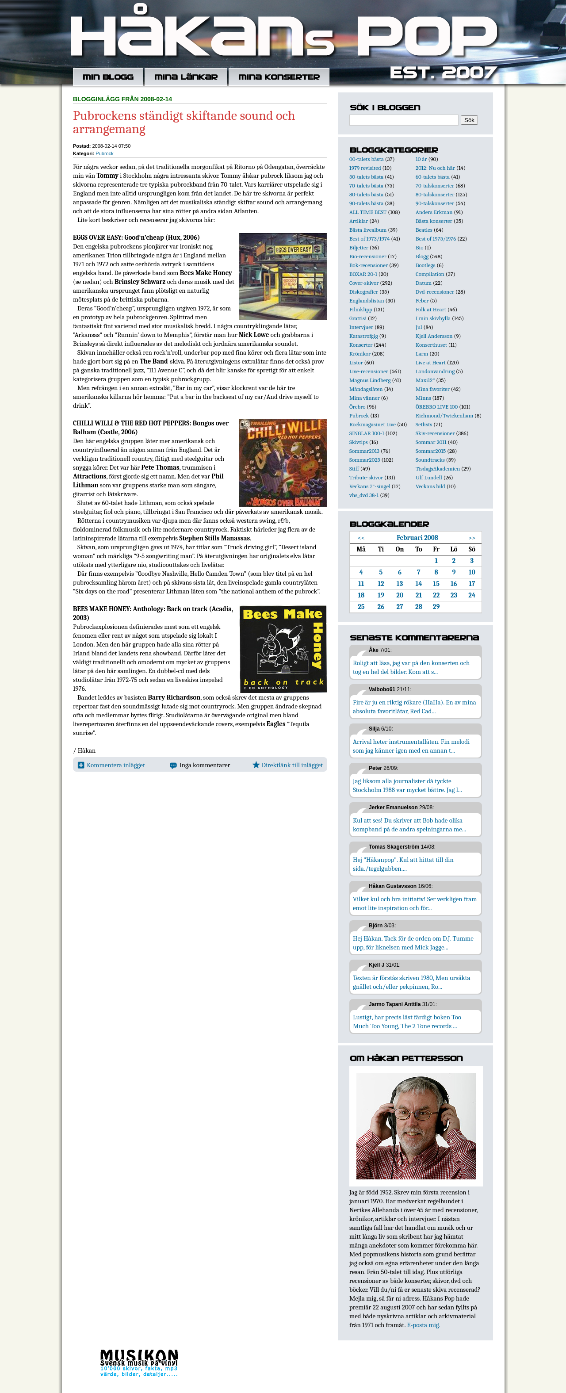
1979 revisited (365, 168)
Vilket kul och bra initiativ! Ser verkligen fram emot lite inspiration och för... (415, 903)
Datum (424, 282)
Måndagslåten (366, 389)
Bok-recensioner (368, 265)
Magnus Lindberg (370, 380)
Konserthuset (431, 344)
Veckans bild (430, 486)
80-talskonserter (435, 194)
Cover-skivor (364, 282)
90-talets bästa (366, 203)
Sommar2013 (364, 451)
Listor (356, 362)
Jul (419, 327)
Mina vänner (364, 397)
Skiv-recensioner (435, 433)
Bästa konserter (434, 221)
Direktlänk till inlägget (287, 765)
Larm (422, 353)
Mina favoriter (433, 389)
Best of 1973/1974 (369, 238)
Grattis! (358, 318)
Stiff (354, 468)
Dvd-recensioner (435, 291)
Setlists (424, 424)
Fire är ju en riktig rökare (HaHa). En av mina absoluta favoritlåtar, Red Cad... (414, 706)
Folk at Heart (431, 309)
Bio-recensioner (367, 256)
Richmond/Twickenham (444, 415)
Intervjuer (361, 327)
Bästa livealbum (367, 229)
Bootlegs (426, 265)
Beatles (424, 229)
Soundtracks (430, 459)
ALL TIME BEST (367, 212)
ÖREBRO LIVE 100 (437, 406)
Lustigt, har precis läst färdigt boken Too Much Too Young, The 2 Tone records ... (407, 1021)
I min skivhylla (433, 318)
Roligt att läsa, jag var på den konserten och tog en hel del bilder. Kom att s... (411, 667)
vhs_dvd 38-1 (364, 495)
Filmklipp (360, 309)
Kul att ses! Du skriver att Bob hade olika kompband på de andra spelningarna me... (409, 824)
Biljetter (358, 247)
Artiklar (358, 221)
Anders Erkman (434, 212)
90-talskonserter (435, 203)
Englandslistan (366, 300)
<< (361, 538)
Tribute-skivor (366, 477)
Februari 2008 (417, 538)
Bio (419, 247)
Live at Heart (431, 362)
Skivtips (358, 442)
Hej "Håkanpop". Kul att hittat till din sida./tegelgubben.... (403, 864)
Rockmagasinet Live (372, 424)
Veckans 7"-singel (369, 486)
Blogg (422, 256)
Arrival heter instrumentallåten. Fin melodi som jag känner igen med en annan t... (411, 746)
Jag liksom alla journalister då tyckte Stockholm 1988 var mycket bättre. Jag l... (407, 785)
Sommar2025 (364, 459)
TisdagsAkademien (438, 468)
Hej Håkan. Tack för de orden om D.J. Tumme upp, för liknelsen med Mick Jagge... (413, 942)
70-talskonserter (435, 185)
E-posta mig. (423, 1325)
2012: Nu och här (435, 168)
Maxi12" (425, 380)
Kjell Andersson (434, 336)
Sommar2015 (431, 451)
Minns (423, 397)
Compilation (430, 274)
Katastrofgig (363, 336)
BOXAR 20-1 (363, 274)
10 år (421, 159)
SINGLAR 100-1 (366, 433)
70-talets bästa (366, 185)
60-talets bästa (433, 176)
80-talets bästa (366, 194)
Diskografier (363, 291)
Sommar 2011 (431, 442)
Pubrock (104, 153)
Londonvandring (435, 371)
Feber (422, 300)
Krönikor (360, 353)
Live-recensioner (368, 371)
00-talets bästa (366, 159)
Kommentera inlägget (111, 765)
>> (472, 538)
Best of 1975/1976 (436, 238)
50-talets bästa (366, 176)
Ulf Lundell (429, 477)
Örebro (357, 406)
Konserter (360, 344)
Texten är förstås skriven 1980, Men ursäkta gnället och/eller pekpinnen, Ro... (411, 982)
